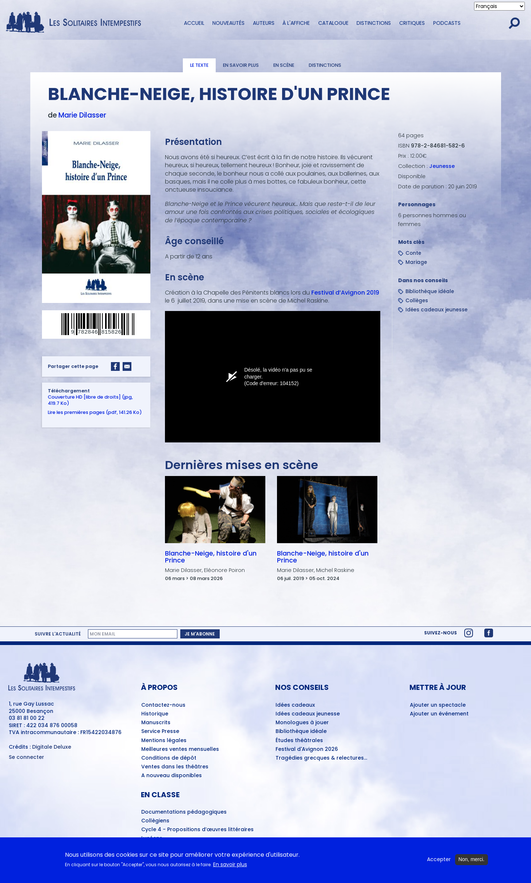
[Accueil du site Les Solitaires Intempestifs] (76, 23)
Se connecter (26, 757)
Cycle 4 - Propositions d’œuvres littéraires (197, 829)
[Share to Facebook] (115, 366)
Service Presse (160, 731)
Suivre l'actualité (58, 634)
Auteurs (263, 23)
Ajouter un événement (439, 714)
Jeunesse (442, 166)
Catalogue (333, 23)
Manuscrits (155, 722)
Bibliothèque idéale (429, 291)
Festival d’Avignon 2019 (344, 292)
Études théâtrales (299, 740)
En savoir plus (241, 65)
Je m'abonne (200, 634)
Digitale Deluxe (51, 746)
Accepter (439, 859)
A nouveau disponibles (171, 775)
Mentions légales (163, 740)
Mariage (416, 262)
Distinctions (374, 23)
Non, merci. (471, 859)
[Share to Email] (127, 366)
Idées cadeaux (295, 705)
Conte (413, 253)
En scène (283, 65)
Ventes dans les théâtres (174, 767)
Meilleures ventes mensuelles (180, 749)
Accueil (194, 23)
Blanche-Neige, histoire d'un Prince (210, 557)
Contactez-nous (163, 705)
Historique (154, 714)
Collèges (416, 300)
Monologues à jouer (302, 722)
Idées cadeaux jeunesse (436, 309)
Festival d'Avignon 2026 (307, 749)
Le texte (199, 65)
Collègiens (155, 821)
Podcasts (447, 23)
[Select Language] (499, 6)
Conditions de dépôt (168, 758)
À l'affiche (296, 23)
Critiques (412, 23)
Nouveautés (228, 23)
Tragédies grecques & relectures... (321, 758)
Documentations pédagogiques (184, 812)
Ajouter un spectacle (438, 705)
